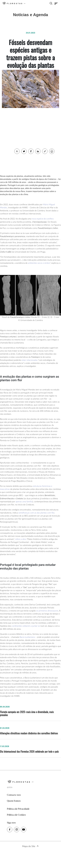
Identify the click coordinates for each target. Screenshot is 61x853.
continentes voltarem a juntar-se (26, 626)
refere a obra (20, 539)
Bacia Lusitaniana (27, 637)
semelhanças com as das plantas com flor (36, 513)
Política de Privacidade (18, 809)
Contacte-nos (14, 795)
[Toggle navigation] (56, 3)
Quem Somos (14, 801)
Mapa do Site (28, 846)
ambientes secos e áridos (39, 263)
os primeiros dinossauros (47, 611)
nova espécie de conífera (43, 219)
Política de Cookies (16, 815)
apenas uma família (24, 502)
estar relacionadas (30, 360)
